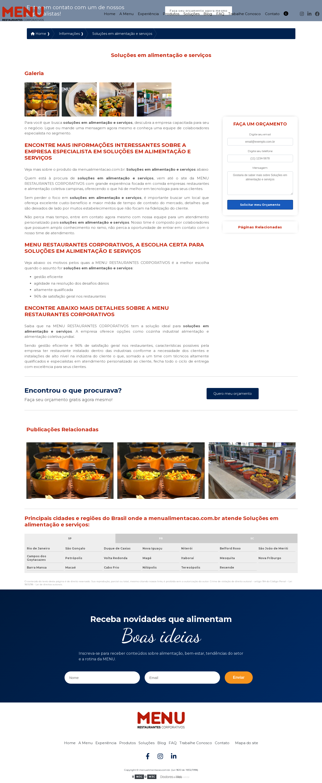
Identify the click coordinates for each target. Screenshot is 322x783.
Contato (272, 13)
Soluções (191, 13)
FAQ (220, 13)
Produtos (171, 13)
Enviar (239, 678)
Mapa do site (246, 743)
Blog (208, 13)
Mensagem (260, 168)
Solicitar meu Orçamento (260, 205)
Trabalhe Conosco (244, 13)
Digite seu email (260, 135)
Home (109, 13)
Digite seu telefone (260, 151)
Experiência (148, 13)
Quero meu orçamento (232, 394)
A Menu (126, 13)
